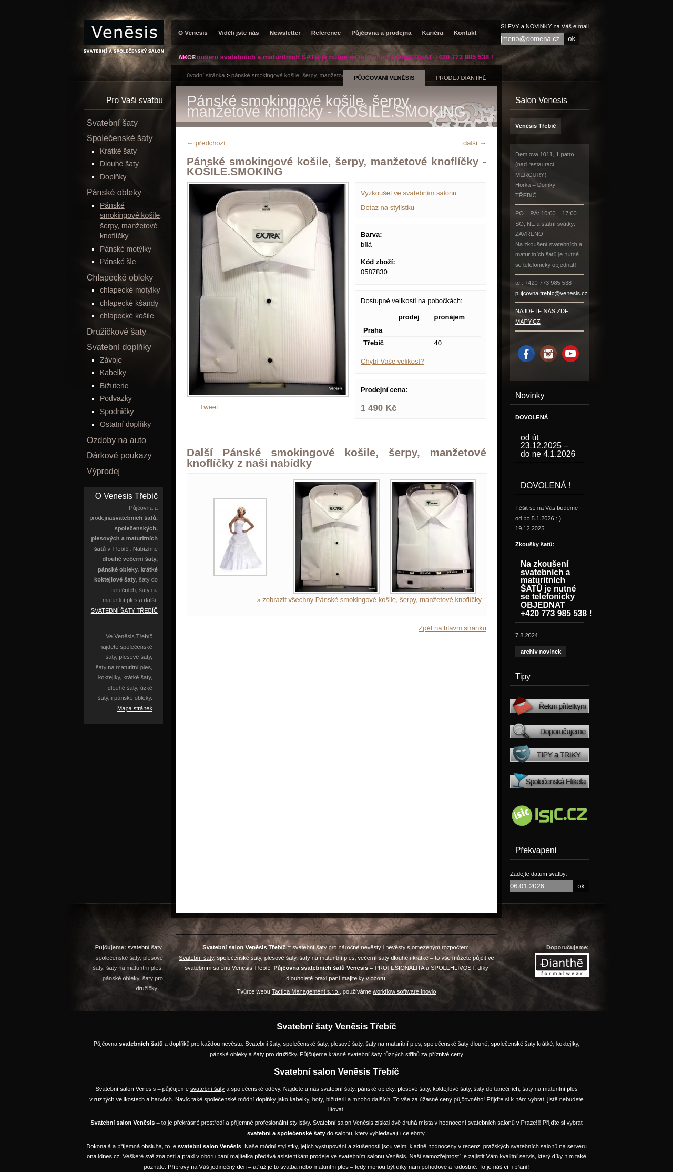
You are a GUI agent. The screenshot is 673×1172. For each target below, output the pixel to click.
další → (474, 143)
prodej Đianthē (461, 78)
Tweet (209, 407)
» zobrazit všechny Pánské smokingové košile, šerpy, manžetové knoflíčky (369, 600)
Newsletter (285, 32)
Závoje (111, 360)
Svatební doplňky (119, 347)
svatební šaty (144, 947)
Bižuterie (114, 386)
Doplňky (113, 177)
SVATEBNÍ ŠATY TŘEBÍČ (124, 610)
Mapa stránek (134, 708)
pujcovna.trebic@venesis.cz (551, 293)
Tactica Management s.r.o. (306, 991)
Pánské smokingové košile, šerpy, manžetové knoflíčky (301, 75)
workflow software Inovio (404, 991)
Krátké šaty (118, 151)
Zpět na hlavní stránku (452, 628)
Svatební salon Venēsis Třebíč (243, 947)
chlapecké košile (127, 316)
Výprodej (103, 471)
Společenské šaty (119, 138)
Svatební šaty (112, 122)
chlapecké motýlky (130, 290)
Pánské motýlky (125, 249)
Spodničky (117, 411)
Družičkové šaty (116, 331)
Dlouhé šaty (119, 163)
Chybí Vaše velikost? (392, 361)
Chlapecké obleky (120, 277)
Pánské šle (118, 261)
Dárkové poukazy (119, 455)
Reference (326, 32)
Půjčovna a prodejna (381, 32)
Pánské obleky (114, 192)
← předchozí (206, 143)
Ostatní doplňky (125, 424)
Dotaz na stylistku (387, 208)
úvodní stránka (206, 75)
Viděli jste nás (238, 32)
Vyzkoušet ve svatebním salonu (408, 193)
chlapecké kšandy (129, 303)
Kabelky (113, 372)
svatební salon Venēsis (209, 1146)
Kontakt (465, 32)
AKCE (187, 57)
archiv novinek (541, 651)
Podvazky (116, 398)
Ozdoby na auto (116, 440)
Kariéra (432, 32)
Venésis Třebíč (535, 126)
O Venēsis (193, 32)
